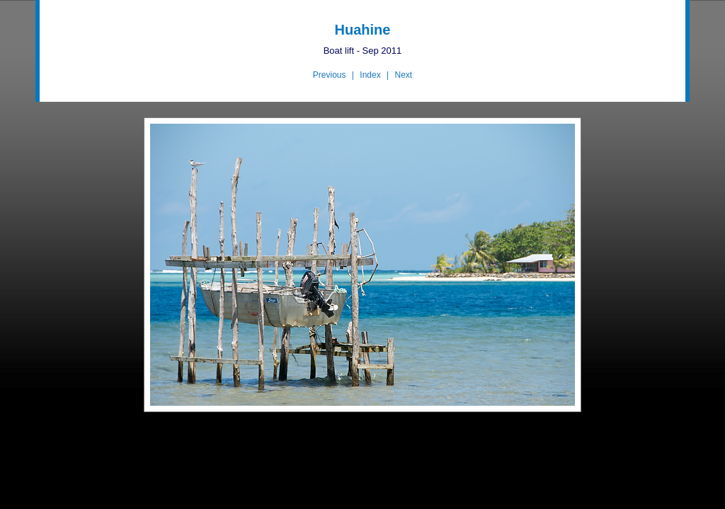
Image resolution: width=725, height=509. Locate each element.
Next (403, 75)
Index (370, 75)
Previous (329, 75)
